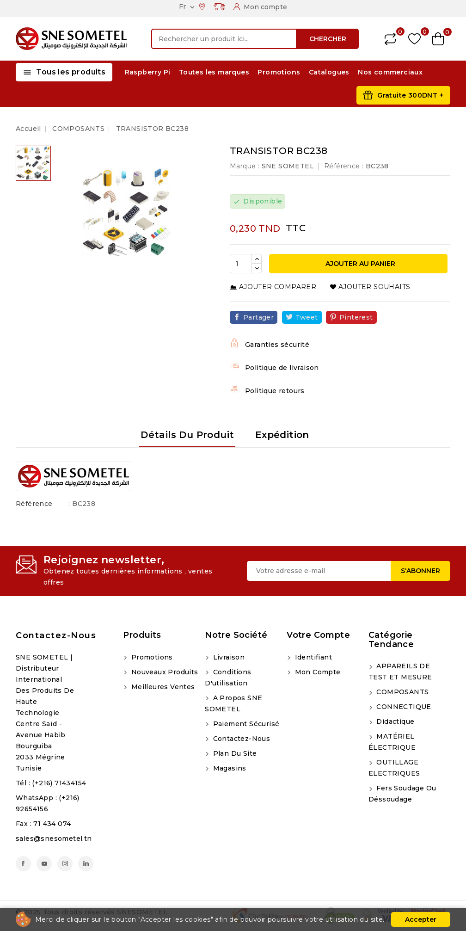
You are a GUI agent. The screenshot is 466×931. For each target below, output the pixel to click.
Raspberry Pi (148, 72)
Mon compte (316, 672)
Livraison (228, 657)
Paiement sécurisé (245, 724)
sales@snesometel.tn (54, 838)
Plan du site (234, 753)
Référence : (343, 166)
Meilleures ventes (162, 687)
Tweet (306, 317)
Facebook (23, 863)
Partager (258, 317)
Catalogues (329, 72)
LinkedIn (85, 863)
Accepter (420, 919)
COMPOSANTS (401, 692)
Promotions (279, 72)
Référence (34, 503)
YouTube (44, 863)
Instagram (65, 863)
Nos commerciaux (390, 72)
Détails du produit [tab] (187, 434)
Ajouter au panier (359, 263)
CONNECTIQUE (402, 707)
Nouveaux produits (163, 672)
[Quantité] (241, 263)
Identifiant (312, 657)
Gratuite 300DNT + (410, 95)
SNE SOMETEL (288, 166)
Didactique (394, 721)
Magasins (228, 768)
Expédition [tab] (282, 434)
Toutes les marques (214, 72)
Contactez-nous (56, 635)
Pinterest (356, 317)
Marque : (244, 166)
